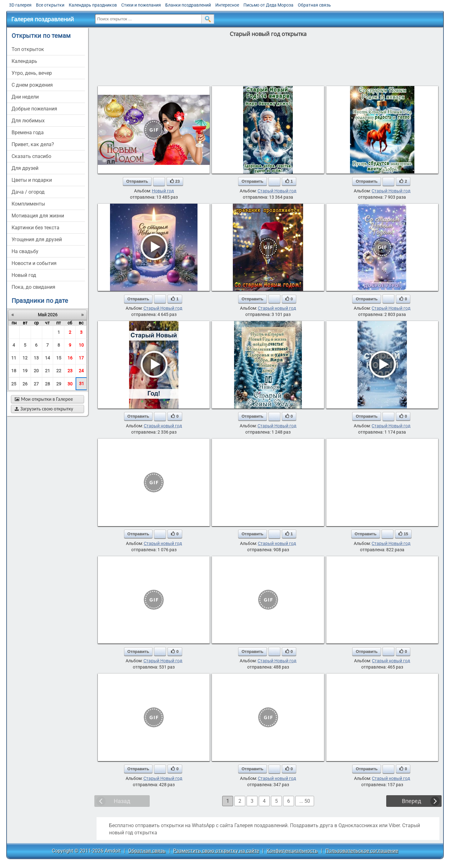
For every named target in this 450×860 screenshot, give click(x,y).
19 (25, 370)
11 (13, 357)
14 (47, 357)
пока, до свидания (33, 287)
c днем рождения (32, 85)
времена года (28, 132)
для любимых (28, 121)
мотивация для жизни (38, 216)
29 (58, 383)
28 (47, 383)
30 (70, 383)
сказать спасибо (31, 156)
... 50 (304, 801)
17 (81, 357)
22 (58, 370)
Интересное (227, 5)
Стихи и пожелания (141, 5)
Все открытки (50, 5)
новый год (24, 275)
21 (47, 370)
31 (81, 383)
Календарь (24, 61)
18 (13, 370)
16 (70, 357)
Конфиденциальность (292, 851)
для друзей (25, 168)
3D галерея (20, 5)
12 (25, 357)
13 (36, 357)
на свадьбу (25, 251)
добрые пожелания (34, 109)
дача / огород (28, 192)
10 (81, 345)
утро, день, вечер (32, 73)
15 (58, 357)
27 (36, 383)
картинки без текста (35, 228)
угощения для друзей (37, 239)
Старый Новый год (277, 190)
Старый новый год (277, 308)
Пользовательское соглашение (361, 851)
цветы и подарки (32, 180)
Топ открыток (28, 49)
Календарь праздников (93, 5)
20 (36, 370)
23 (70, 370)
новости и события (34, 263)
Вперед (411, 801)
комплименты (28, 204)
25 (13, 383)
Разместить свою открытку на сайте (216, 851)
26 (25, 383)
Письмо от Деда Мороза (268, 5)
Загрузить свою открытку (44, 409)
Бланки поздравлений (188, 5)
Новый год (163, 190)
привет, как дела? (33, 144)
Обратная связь (314, 5)
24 (81, 370)
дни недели (25, 97)
